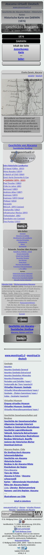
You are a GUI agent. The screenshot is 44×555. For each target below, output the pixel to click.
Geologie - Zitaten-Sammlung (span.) (21, 393)
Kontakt (22, 314)
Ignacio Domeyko (23, 254)
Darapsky (7, 203)
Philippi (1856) (10, 201)
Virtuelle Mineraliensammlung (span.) (21, 390)
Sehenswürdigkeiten (13, 455)
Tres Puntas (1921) (11, 221)
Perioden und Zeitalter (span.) (17, 381)
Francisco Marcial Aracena (22, 266)
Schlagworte (22, 242)
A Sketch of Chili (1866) (13, 174)
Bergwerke (22, 246)
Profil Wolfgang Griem (22, 531)
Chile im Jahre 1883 (12, 186)
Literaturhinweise (22, 240)
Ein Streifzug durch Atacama (17, 452)
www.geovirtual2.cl (15, 355)
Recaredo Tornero (22, 258)
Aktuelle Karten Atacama (22, 280)
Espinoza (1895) (10, 195)
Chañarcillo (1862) (11, 209)
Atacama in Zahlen (22, 236)
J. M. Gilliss (23, 269)
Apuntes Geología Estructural (17, 372)
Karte (21, 52)
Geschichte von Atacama (22, 145)
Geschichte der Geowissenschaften (20, 421)
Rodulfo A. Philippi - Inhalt (22, 252)
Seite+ (21, 58)
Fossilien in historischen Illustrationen (21, 427)
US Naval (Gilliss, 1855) (13, 168)
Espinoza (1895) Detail (13, 198)
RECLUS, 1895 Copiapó (13, 206)
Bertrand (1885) (10, 189)
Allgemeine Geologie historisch (18, 424)
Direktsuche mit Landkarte (22, 238)
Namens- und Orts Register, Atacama (21, 490)
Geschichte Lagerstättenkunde (18, 430)
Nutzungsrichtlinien (27, 303)
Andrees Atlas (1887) (12, 192)
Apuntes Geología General (16, 369)
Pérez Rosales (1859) (12, 171)
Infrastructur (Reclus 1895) (15, 212)
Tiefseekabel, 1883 (11, 215)
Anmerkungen (21, 49)
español (31, 75)
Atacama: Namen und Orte (22, 332)
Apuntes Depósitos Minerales (17, 375)
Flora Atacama (10, 470)
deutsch (38, 75)
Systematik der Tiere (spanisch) (18, 384)
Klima (23, 244)
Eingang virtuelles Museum (16, 403)
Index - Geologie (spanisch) (16, 396)
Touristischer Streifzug (22, 329)
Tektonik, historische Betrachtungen (21, 433)
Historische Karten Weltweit (23, 273)
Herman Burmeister (23, 264)
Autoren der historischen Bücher (19, 442)
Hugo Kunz (22, 262)
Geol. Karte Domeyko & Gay (16, 177)
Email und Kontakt (23, 529)
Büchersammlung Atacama (24, 284)
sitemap (22, 507)
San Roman (23, 260)
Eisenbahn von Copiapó (14, 218)
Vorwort (22, 234)
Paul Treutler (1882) (12, 183)
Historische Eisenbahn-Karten (22, 278)
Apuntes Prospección (13, 378)
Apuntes (8, 366)
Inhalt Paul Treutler (22, 256)
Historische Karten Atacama (22, 276)
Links (6, 487)
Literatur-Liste (7, 284)
